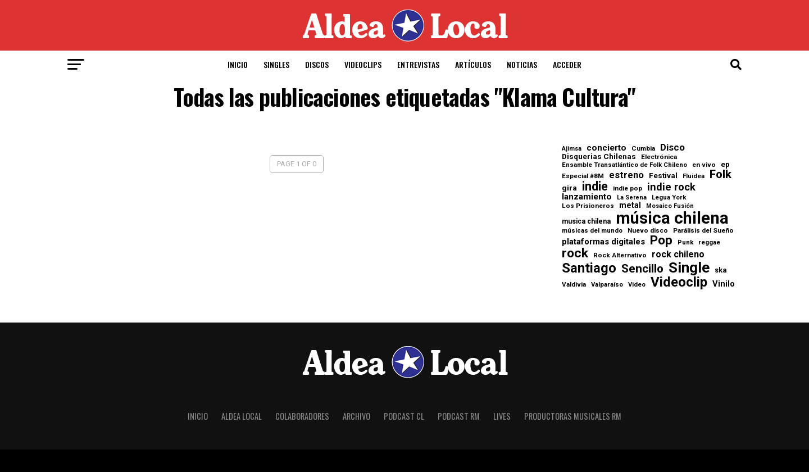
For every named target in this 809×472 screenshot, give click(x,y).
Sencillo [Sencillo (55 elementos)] (642, 269)
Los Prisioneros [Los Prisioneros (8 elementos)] (588, 206)
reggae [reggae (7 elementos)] (709, 242)
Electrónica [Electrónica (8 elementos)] (659, 157)
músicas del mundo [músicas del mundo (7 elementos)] (592, 231)
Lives (502, 416)
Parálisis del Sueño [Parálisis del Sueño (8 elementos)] (703, 231)
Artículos (473, 64)
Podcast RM (459, 416)
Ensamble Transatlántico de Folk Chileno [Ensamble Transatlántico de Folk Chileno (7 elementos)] (624, 165)
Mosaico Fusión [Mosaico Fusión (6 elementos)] (670, 206)
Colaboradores (302, 416)
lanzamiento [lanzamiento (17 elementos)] (587, 197)
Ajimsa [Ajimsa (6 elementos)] (571, 149)
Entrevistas (418, 64)
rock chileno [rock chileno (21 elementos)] (678, 254)
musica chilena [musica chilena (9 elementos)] (586, 221)
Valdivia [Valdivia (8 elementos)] (574, 285)
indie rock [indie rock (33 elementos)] (671, 187)
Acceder (567, 64)
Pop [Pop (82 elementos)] (661, 240)
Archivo (356, 416)
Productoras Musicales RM (572, 416)
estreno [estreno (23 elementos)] (626, 175)
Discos (317, 64)
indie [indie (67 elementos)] (595, 186)
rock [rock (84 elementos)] (575, 253)
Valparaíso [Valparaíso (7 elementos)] (607, 285)
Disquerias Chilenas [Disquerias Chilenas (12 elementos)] (599, 157)
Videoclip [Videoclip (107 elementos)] (679, 282)
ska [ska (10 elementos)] (720, 270)
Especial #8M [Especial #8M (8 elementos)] (583, 176)
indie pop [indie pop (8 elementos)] (627, 188)
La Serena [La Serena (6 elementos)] (632, 198)
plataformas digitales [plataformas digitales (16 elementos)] (603, 242)
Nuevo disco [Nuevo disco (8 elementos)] (648, 231)
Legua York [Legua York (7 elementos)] (669, 197)
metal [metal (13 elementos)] (630, 205)
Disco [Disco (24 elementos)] (672, 147)
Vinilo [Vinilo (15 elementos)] (723, 284)
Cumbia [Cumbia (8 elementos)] (643, 149)
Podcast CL (404, 416)
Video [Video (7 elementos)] (637, 285)
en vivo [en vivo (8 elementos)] (704, 165)
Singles (276, 64)
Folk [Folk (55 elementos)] (720, 174)
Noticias (522, 64)
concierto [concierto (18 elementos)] (606, 148)
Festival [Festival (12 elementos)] (663, 176)
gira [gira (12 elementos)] (569, 188)
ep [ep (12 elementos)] (725, 165)
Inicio (238, 64)
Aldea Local (241, 416)
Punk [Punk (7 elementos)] (685, 242)
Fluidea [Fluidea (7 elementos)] (694, 176)
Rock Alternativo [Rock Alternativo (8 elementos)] (620, 255)
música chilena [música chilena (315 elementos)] (672, 218)
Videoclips (362, 64)
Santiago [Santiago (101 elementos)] (589, 268)
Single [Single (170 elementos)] (689, 267)
